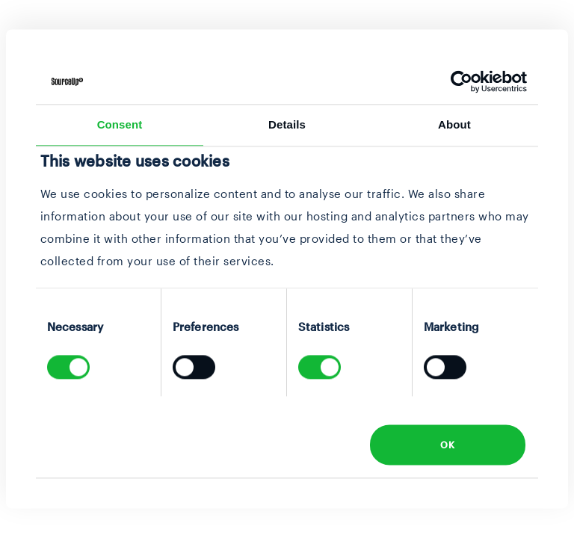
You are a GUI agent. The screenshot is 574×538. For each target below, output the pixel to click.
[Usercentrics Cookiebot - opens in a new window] (461, 81)
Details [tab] (287, 124)
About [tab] (454, 124)
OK (447, 444)
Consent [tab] (120, 124)
